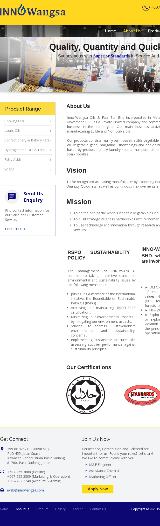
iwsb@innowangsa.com (25, 490)
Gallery (60, 509)
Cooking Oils (14, 121)
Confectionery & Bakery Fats (26, 140)
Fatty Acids (12, 159)
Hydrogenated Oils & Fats (24, 149)
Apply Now (98, 488)
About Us (132, 31)
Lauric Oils (12, 130)
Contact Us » (15, 228)
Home (110, 31)
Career (78, 509)
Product (42, 509)
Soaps (9, 169)
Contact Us (98, 509)
